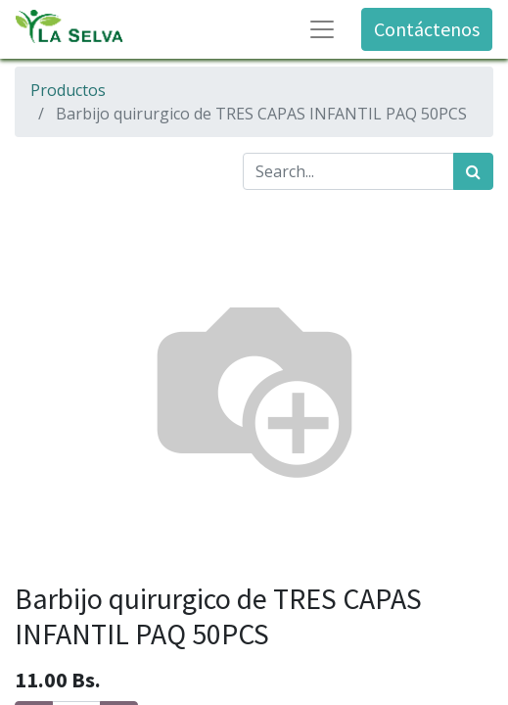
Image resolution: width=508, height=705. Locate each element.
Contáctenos (427, 29)
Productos (68, 90)
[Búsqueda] (473, 171)
